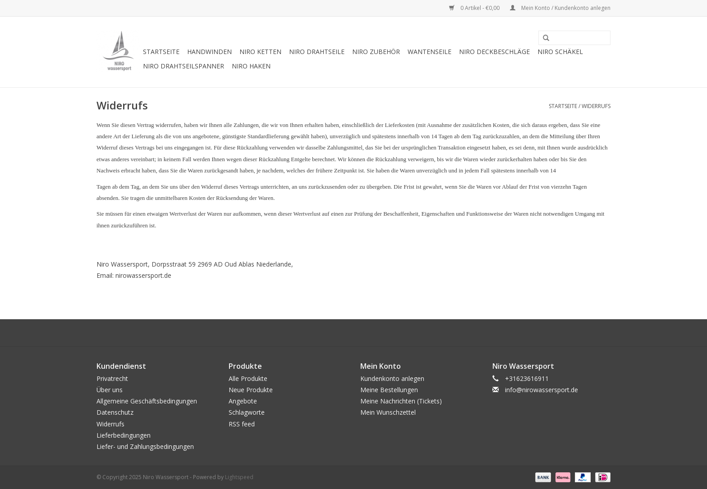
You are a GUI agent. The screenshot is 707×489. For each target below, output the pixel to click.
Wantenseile (429, 51)
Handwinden (209, 51)
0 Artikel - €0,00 (475, 8)
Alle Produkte (248, 378)
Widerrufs (596, 106)
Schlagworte (247, 412)
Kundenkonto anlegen (392, 378)
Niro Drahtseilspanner (183, 66)
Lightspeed (239, 477)
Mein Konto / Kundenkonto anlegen (560, 8)
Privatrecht (112, 378)
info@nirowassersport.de (541, 389)
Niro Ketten (260, 51)
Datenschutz (114, 412)
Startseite (161, 51)
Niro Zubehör (376, 51)
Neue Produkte (251, 389)
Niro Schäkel (560, 51)
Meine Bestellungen (389, 389)
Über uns (109, 389)
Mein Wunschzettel (388, 412)
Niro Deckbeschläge (494, 51)
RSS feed (242, 424)
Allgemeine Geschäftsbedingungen (146, 401)
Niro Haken (251, 66)
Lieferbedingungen (123, 435)
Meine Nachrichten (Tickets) (401, 401)
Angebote (243, 401)
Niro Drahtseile (316, 51)
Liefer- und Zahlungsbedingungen (145, 446)
